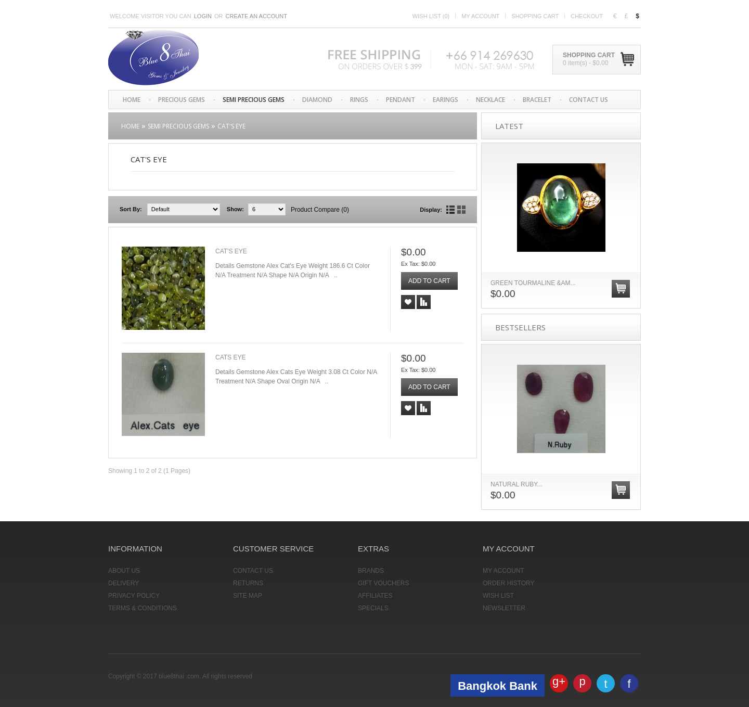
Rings (359, 99)
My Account (503, 570)
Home (131, 99)
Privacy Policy (134, 595)
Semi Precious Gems (254, 99)
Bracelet (537, 99)
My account (480, 16)
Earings (445, 99)
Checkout (587, 16)
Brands (371, 570)
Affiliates (375, 595)
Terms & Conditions (142, 608)
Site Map (247, 595)
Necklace (490, 99)
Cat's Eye (231, 126)
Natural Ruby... (516, 484)
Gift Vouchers (383, 583)
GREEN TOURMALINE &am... (533, 283)
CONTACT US (588, 99)
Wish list (430, 16)
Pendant (400, 99)
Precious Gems (181, 99)
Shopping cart (535, 16)
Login (203, 16)
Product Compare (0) (320, 209)
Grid (461, 209)
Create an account (256, 16)
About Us (124, 570)
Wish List (498, 595)
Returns (248, 583)
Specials (373, 608)
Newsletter (504, 608)
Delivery (123, 583)
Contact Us (253, 570)
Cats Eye (230, 357)
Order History (509, 583)
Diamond (317, 99)
